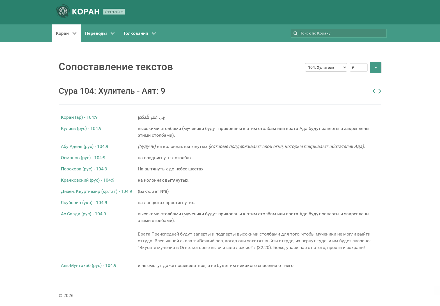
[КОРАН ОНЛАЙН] (90, 12)
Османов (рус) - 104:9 (83, 157)
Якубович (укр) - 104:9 (84, 202)
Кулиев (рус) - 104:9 (81, 128)
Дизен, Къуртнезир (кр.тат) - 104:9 (96, 191)
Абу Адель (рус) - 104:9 (84, 146)
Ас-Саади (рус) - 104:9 (83, 213)
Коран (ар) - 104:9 (79, 117)
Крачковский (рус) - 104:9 (87, 180)
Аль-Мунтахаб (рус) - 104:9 (88, 265)
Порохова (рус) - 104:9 (84, 169)
